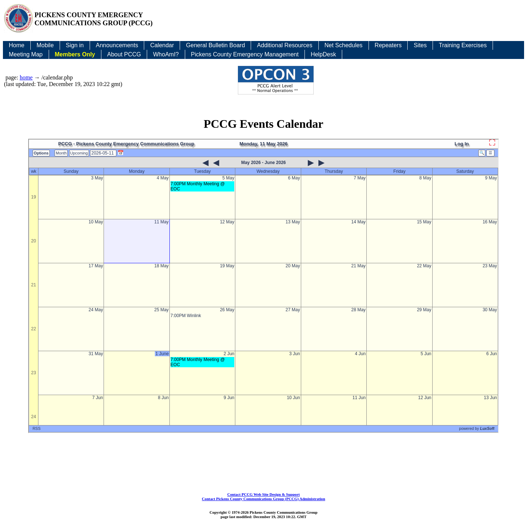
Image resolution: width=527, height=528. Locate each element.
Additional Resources (284, 45)
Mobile (45, 45)
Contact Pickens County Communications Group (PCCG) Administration (263, 499)
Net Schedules (344, 45)
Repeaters (388, 45)
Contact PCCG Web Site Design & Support (263, 494)
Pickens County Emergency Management (245, 54)
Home (17, 45)
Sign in (75, 45)
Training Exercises (463, 45)
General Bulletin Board (215, 45)
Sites (420, 45)
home (26, 77)
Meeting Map (26, 54)
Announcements (117, 45)
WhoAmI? (166, 54)
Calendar (162, 45)
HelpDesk (323, 54)
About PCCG (124, 54)
